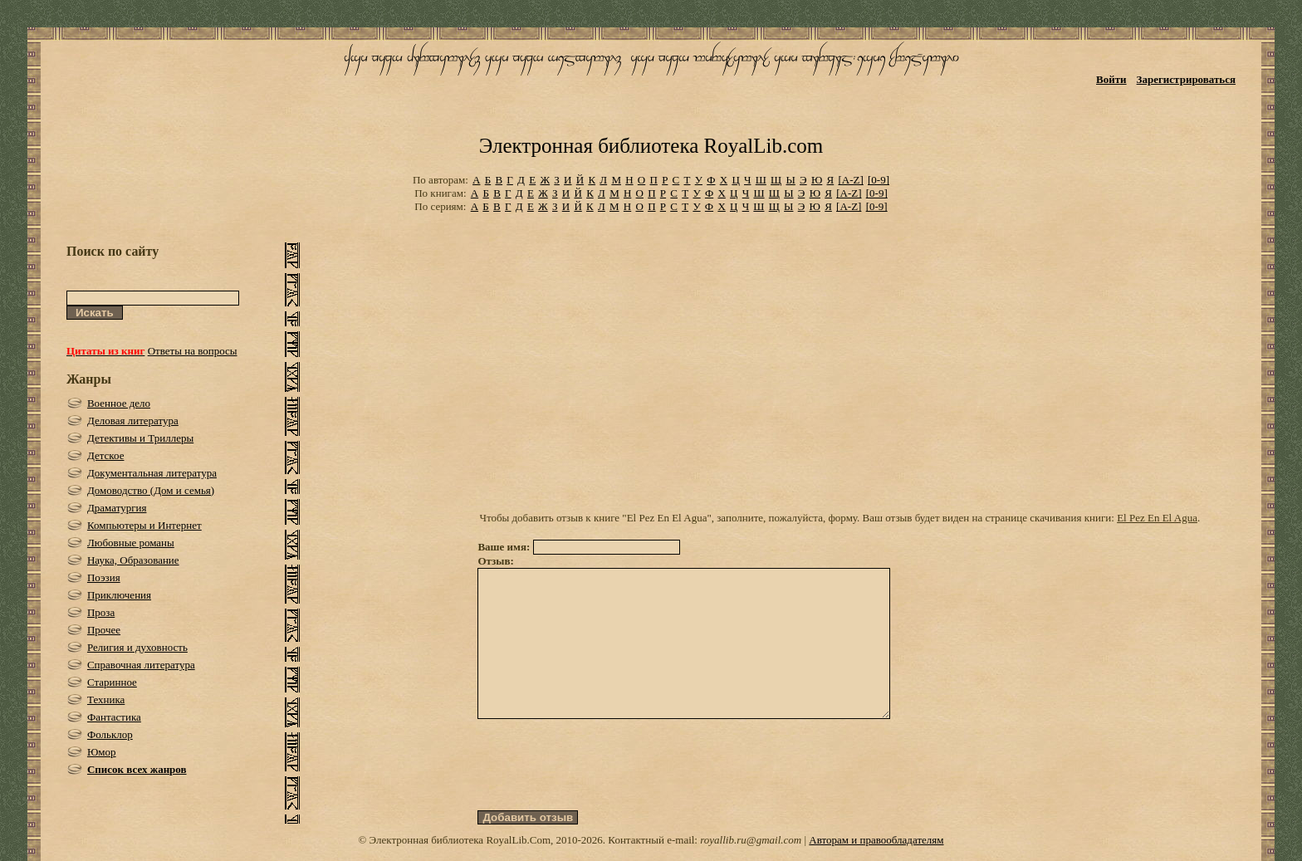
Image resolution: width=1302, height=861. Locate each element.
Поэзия (103, 577)
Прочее (103, 630)
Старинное (112, 682)
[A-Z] (850, 180)
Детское (106, 455)
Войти (1111, 79)
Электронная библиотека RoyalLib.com (651, 146)
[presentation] (603, 794)
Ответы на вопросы (192, 351)
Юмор (101, 752)
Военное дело (118, 403)
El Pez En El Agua (1157, 517)
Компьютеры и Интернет (144, 525)
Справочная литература (141, 664)
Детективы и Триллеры (140, 438)
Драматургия (117, 507)
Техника (106, 699)
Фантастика (114, 717)
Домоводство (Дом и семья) (150, 490)
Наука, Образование (133, 560)
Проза (101, 612)
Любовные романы (130, 542)
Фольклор (110, 734)
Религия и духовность (137, 647)
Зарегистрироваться (1186, 79)
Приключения (119, 595)
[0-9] (878, 180)
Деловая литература (133, 420)
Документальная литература (152, 473)
